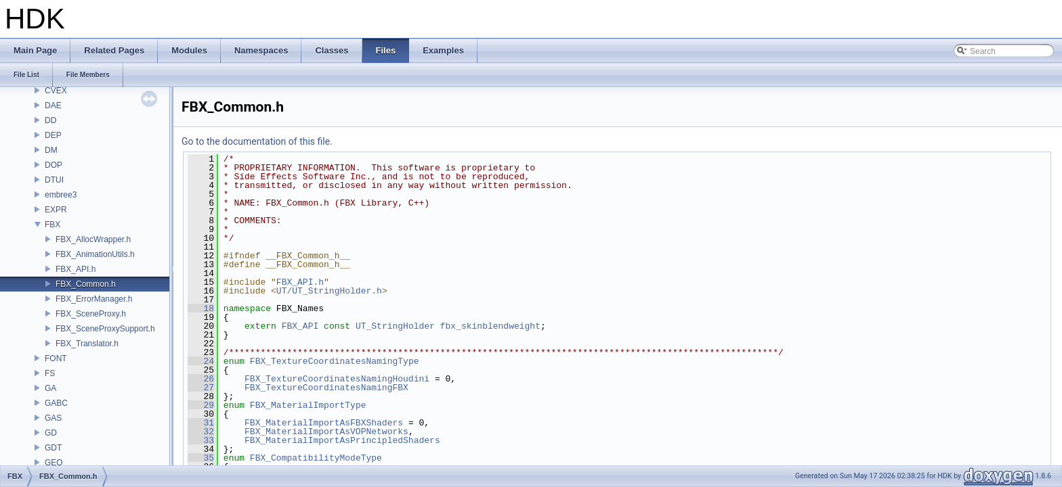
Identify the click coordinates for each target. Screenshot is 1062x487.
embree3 (61, 195)
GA (50, 388)
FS (50, 373)
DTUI (54, 180)
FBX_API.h (75, 269)
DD (50, 120)
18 (201, 308)
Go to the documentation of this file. (257, 141)
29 (201, 405)
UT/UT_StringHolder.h (329, 291)
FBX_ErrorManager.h (94, 299)
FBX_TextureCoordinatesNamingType (334, 361)
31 (201, 423)
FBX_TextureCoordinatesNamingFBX (326, 387)
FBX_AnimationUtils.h (95, 254)
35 (201, 458)
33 (201, 440)
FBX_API (300, 326)
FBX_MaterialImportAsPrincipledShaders (342, 440)
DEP (53, 135)
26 (201, 379)
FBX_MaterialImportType (308, 405)
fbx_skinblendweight (490, 326)
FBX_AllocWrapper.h (93, 239)
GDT (53, 448)
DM (51, 150)
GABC (56, 403)
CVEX (56, 90)
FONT (56, 358)
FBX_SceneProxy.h (91, 314)
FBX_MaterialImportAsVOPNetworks (326, 431)
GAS (53, 418)
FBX (52, 224)
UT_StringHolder (395, 326)
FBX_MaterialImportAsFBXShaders (324, 423)
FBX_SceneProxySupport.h (105, 328)
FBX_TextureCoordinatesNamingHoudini (337, 379)
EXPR (56, 209)
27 (201, 387)
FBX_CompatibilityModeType (316, 458)
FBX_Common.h (86, 284)
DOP (53, 165)
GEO (54, 462)
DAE (53, 105)
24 (201, 361)
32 (201, 431)
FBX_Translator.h (87, 343)
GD (51, 433)
